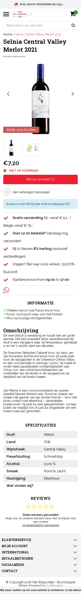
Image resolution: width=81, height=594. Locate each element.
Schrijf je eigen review (14, 56)
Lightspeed (55, 585)
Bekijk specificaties (21, 130)
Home (7, 34)
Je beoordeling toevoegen (40, 525)
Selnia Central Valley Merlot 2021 (38, 34)
